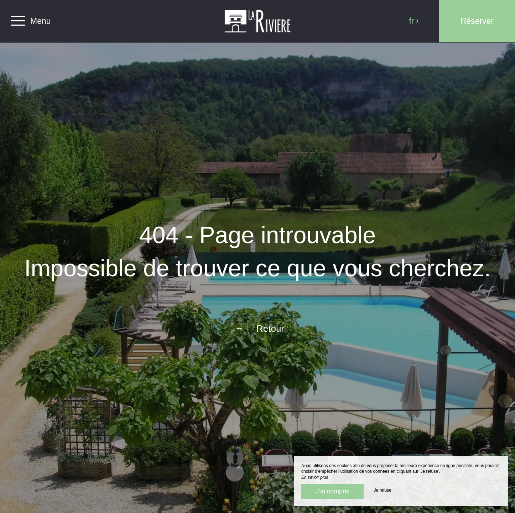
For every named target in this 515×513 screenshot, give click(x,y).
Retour (257, 328)
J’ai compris (332, 491)
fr (414, 21)
